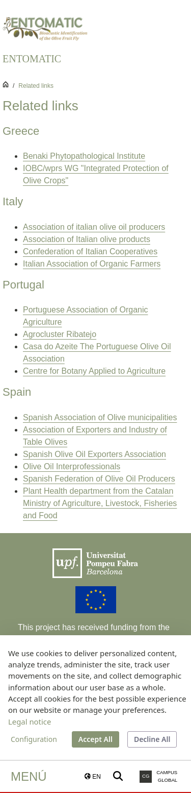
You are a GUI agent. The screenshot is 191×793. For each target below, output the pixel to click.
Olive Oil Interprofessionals (71, 466)
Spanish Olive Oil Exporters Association (94, 454)
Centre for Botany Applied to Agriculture (94, 371)
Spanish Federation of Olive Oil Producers (99, 478)
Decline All (152, 739)
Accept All (95, 739)
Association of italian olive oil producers (94, 227)
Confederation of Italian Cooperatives (90, 251)
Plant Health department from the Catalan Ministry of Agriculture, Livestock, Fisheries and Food (100, 503)
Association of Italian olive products (86, 239)
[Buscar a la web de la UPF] (118, 776)
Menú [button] (29, 776)
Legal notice (29, 721)
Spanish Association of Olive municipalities (100, 417)
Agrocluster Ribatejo (59, 334)
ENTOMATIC (32, 58)
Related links (35, 85)
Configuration (34, 739)
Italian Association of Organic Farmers (91, 263)
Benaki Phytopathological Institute (84, 156)
